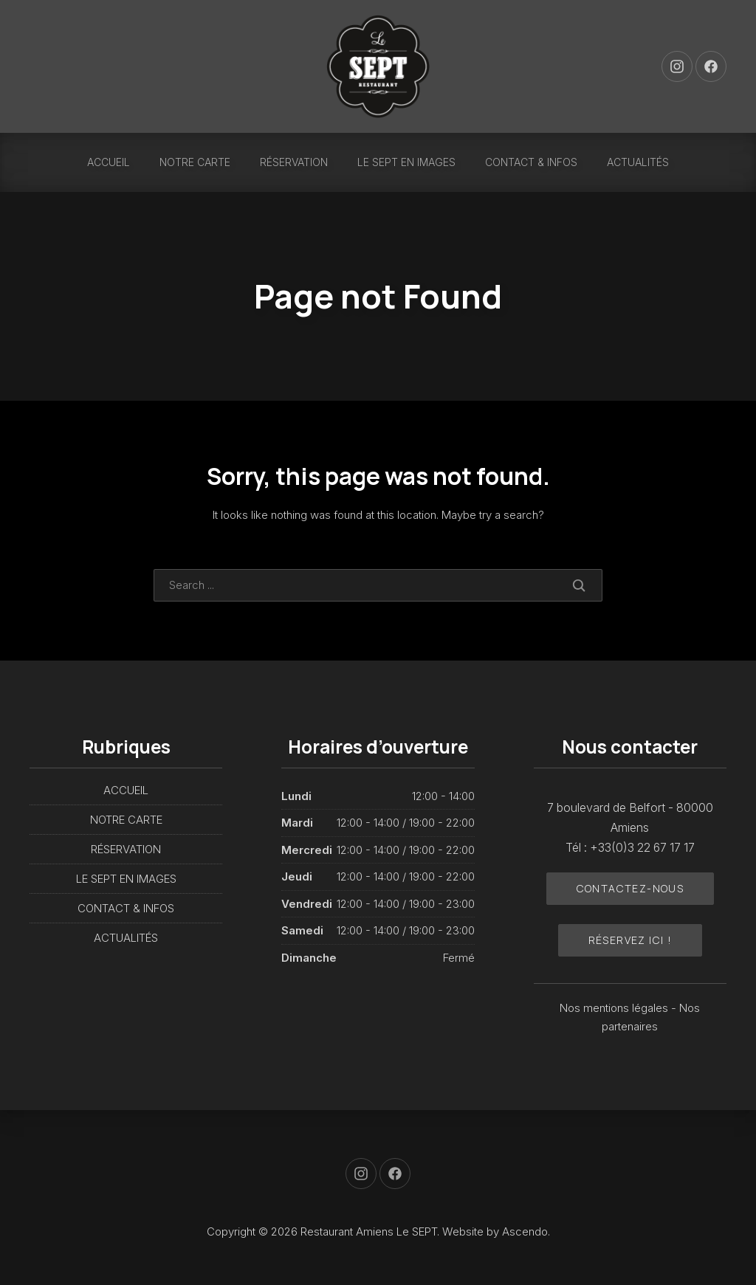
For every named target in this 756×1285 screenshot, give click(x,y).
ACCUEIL (108, 162)
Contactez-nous (630, 888)
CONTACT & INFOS (531, 162)
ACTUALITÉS (638, 162)
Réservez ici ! (630, 940)
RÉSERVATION (294, 162)
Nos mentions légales (615, 1008)
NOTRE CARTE (194, 162)
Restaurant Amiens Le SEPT (368, 1231)
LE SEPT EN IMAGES (406, 162)
